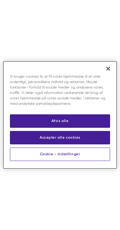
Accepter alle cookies (60, 137)
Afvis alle (60, 121)
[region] (60, 115)
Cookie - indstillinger (60, 154)
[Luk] (108, 69)
